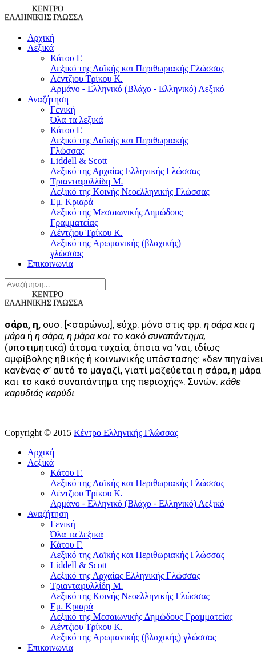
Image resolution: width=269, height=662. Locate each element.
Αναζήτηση (48, 99)
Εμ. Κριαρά (130, 212)
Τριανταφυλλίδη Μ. (130, 186)
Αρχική (40, 37)
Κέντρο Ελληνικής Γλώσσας (126, 433)
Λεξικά (40, 48)
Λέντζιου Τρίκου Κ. (157, 84)
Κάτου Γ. (157, 63)
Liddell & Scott (130, 166)
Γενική (130, 115)
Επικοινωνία (50, 263)
